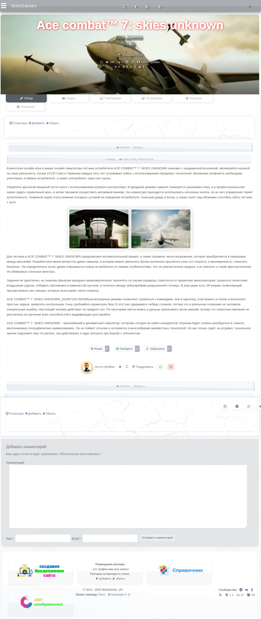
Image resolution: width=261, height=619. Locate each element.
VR (133, 44)
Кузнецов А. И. (121, 586)
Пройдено (127, 340)
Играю (100, 340)
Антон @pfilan (150, 62)
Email (76, 530)
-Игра (120, 37)
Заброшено (158, 340)
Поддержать (143, 358)
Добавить (37, 114)
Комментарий (15, 454)
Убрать (52, 114)
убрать (119, 570)
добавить (103, 570)
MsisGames (23, 5)
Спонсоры (18, 114)
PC (126, 44)
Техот (101, 586)
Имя (10, 530)
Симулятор (135, 37)
